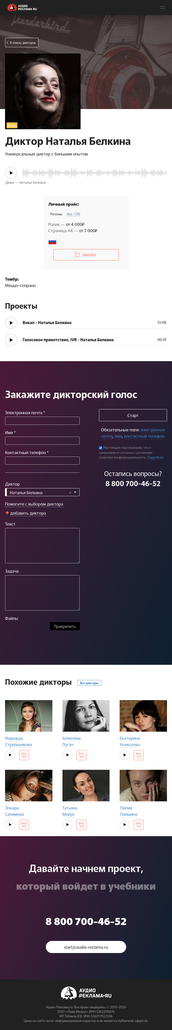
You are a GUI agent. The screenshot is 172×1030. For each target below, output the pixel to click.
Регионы (56, 214)
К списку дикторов (23, 42)
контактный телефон (144, 436)
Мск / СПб (73, 214)
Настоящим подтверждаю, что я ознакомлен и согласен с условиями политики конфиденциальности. (125, 452)
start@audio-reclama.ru (86, 947)
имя (118, 436)
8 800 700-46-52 (133, 483)
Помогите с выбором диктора (34, 503)
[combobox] (42, 492)
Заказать (89, 255)
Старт (133, 415)
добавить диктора (28, 513)
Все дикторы (89, 683)
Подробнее (155, 457)
